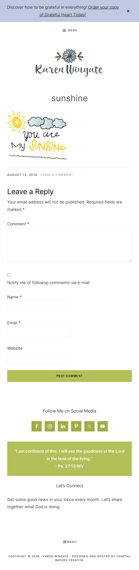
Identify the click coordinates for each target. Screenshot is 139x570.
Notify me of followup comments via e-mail (48, 282)
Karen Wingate (56, 556)
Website (15, 348)
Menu (72, 30)
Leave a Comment (57, 175)
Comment (18, 224)
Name (14, 297)
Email (14, 322)
